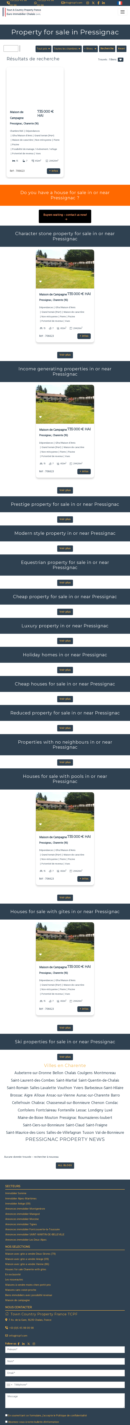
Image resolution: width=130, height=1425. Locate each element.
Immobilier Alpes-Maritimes (21, 1199)
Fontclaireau (46, 1110)
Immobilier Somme (15, 1193)
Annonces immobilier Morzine (22, 1219)
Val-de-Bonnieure (109, 1133)
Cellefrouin (21, 1103)
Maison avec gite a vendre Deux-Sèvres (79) (30, 1254)
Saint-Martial (66, 1081)
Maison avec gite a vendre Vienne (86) (27, 1264)
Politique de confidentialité (71, 1415)
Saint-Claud (75, 1125)
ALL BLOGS (65, 1165)
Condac (112, 1103)
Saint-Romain (17, 1088)
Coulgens (85, 1073)
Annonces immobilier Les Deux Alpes (26, 1240)
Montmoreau (105, 1073)
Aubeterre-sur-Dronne (32, 1073)
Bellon (58, 1073)
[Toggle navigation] (122, 11)
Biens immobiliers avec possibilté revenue (28, 1295)
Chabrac (38, 1103)
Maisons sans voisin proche (20, 1290)
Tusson (88, 1133)
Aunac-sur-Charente (93, 1095)
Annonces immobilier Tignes (21, 1224)
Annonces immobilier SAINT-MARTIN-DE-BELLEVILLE (34, 1234)
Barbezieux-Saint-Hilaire (104, 1088)
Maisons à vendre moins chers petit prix (28, 1285)
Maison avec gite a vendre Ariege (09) (27, 1259)
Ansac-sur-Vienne (60, 1095)
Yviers (78, 1088)
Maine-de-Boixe (30, 1118)
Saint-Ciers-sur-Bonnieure (43, 1125)
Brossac (16, 1095)
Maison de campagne (17, 1300)
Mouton (51, 1118)
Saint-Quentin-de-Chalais (98, 1081)
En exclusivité (13, 1274)
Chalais (70, 1073)
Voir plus (65, 355)
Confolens (26, 1110)
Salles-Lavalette (43, 1088)
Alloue (39, 1095)
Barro (115, 1095)
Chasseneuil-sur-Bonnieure (68, 1103)
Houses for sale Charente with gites (25, 1269)
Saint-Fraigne (96, 1125)
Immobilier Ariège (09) (17, 1204)
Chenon (97, 1103)
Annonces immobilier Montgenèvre (25, 1209)
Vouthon (64, 1088)
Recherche (107, 49)
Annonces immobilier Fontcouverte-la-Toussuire (32, 1229)
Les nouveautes (14, 1280)
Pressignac (68, 1118)
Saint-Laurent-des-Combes (33, 1081)
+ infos (53, 171)
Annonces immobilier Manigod (22, 1214)
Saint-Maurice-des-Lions (25, 1133)
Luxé (108, 1110)
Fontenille (66, 1110)
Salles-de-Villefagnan (63, 1133)
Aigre (28, 1095)
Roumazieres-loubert (95, 1118)
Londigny (95, 1110)
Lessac (81, 1110)
